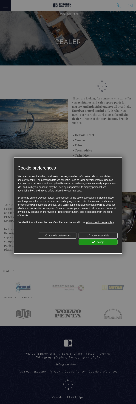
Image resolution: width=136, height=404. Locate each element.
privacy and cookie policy (100, 222)
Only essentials (98, 235)
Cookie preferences (57, 235)
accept (98, 242)
